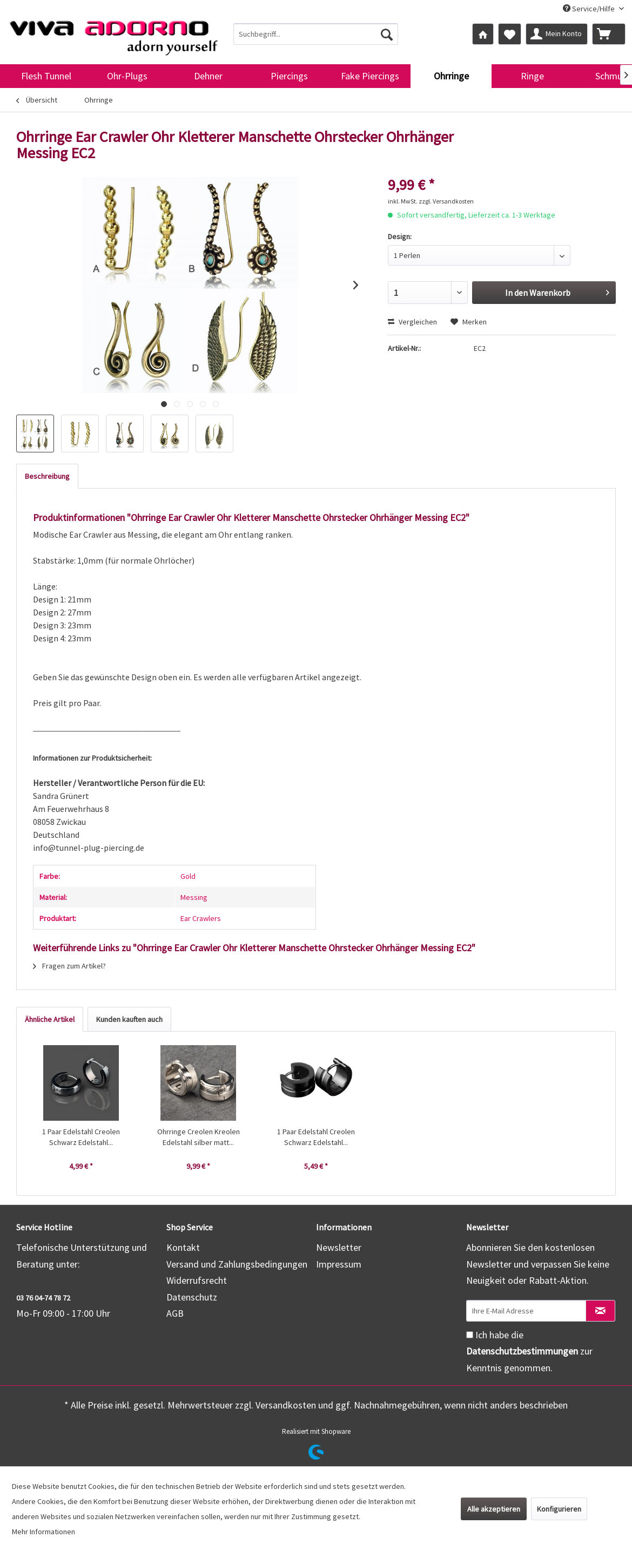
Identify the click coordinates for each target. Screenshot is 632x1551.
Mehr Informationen (43, 1531)
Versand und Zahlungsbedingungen (236, 1264)
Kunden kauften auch (129, 1019)
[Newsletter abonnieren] (601, 1311)
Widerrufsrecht (196, 1280)
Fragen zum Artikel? (69, 966)
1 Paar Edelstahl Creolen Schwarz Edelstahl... (81, 1137)
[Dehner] (207, 76)
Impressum (338, 1264)
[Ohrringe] (451, 76)
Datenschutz (191, 1297)
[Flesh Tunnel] (45, 76)
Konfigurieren (559, 1509)
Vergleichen (412, 322)
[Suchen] (386, 34)
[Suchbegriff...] (315, 34)
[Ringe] (532, 76)
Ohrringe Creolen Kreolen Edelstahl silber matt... (198, 1137)
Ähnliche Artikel (50, 1019)
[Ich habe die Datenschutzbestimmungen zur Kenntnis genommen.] (469, 1334)
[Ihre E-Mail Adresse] (526, 1311)
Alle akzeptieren (493, 1509)
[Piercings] (289, 76)
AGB (175, 1313)
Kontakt (183, 1247)
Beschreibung (47, 476)
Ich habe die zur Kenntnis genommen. (529, 1351)
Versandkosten (286, 1405)
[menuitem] (315, 34)
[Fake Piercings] (370, 76)
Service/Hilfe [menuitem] (589, 8)
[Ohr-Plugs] (126, 76)
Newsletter (338, 1247)
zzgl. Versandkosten (446, 201)
